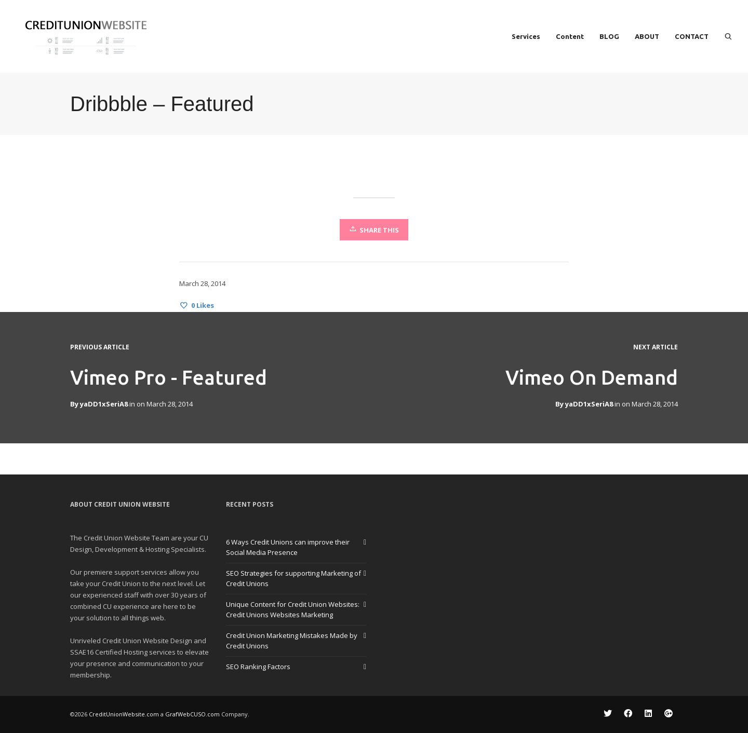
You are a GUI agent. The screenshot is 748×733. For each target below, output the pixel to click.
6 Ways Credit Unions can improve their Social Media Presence (288, 547)
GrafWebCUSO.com (192, 714)
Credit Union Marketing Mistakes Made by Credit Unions (291, 640)
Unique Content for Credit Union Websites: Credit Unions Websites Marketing (292, 609)
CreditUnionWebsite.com (124, 714)
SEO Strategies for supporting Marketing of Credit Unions (293, 578)
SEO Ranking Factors (258, 666)
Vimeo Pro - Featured (168, 377)
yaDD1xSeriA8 (589, 404)
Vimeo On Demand (591, 377)
